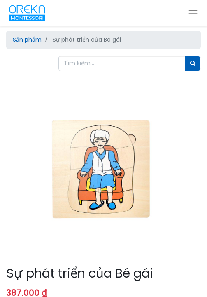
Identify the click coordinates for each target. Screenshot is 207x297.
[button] (20, 153)
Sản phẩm (27, 39)
